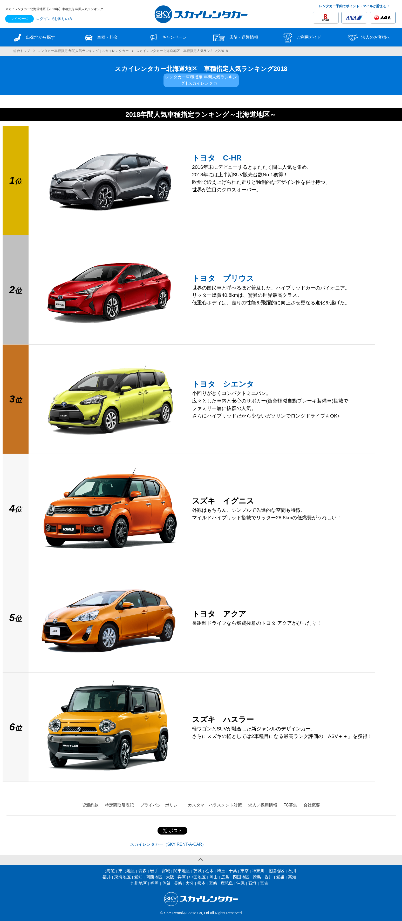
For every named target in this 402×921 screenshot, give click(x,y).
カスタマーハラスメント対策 (215, 805)
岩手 (154, 871)
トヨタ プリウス (223, 278)
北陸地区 (276, 871)
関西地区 (154, 877)
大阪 (170, 877)
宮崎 (213, 883)
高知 (292, 877)
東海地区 (122, 877)
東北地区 (126, 871)
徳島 (257, 877)
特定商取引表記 (119, 805)
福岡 (154, 883)
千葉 (233, 871)
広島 (225, 877)
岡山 (213, 877)
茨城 (197, 871)
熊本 (201, 883)
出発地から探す (33, 37)
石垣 (252, 883)
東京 (244, 871)
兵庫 (182, 877)
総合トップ (21, 51)
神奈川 (258, 871)
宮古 (264, 883)
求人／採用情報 (262, 805)
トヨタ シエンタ (223, 384)
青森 (142, 871)
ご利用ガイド (301, 38)
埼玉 (221, 871)
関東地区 (181, 871)
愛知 (138, 877)
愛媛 (280, 877)
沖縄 (240, 883)
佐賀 (166, 883)
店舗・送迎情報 (234, 37)
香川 (268, 877)
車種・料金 (100, 37)
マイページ (19, 19)
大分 (190, 883)
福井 (107, 877)
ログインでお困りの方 (54, 19)
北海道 (109, 871)
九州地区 (138, 883)
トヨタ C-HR (217, 158)
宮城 (166, 871)
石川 (292, 871)
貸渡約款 (90, 805)
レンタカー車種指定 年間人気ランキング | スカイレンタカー (83, 51)
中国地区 (197, 877)
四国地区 (241, 877)
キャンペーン (167, 37)
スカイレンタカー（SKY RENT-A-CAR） (168, 844)
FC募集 (290, 805)
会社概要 (311, 805)
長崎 (178, 883)
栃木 (209, 871)
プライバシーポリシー (161, 805)
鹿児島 (227, 883)
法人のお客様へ (368, 38)
